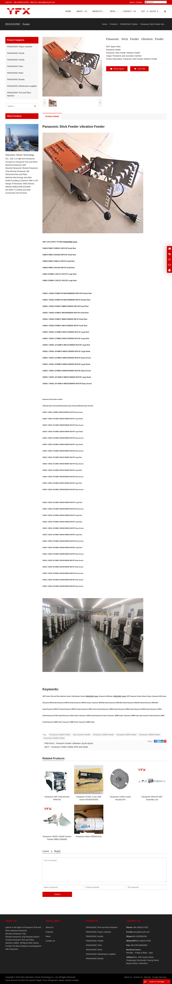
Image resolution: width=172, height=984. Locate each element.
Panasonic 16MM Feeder (59, 735)
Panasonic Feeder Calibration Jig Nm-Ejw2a (74, 743)
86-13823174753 (143, 941)
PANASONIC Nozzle (15, 53)
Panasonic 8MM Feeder (127, 735)
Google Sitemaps (159, 977)
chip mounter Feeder (81, 735)
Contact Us (50, 941)
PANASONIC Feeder (91, 696)
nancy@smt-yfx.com (141, 932)
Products (49, 932)
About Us (49, 927)
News (48, 936)
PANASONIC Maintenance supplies (22, 86)
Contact (139, 2)
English (149, 2)
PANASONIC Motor (15, 73)
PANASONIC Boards (16, 79)
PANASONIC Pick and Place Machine (19, 94)
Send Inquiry (117, 69)
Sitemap (147, 977)
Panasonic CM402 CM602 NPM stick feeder (69, 747)
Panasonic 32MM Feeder (103, 735)
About (132, 2)
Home (68, 11)
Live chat (139, 69)
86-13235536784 (139, 936)
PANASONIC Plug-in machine (19, 47)
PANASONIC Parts (70, 242)
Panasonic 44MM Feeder (149, 735)
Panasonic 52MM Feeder (54, 738)
